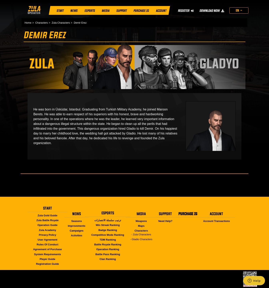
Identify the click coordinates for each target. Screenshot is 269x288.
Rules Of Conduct (47, 244)
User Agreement (47, 239)
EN (238, 10)
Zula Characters (61, 22)
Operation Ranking (107, 249)
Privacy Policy (47, 234)
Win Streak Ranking (108, 225)
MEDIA (105, 10)
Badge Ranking (107, 230)
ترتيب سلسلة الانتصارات (107, 220)
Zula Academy (47, 230)
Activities (76, 235)
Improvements (76, 225)
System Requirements (47, 254)
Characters (41, 22)
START (60, 10)
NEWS (74, 10)
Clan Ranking (108, 259)
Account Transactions (216, 221)
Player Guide (47, 259)
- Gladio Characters (141, 239)
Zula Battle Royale (47, 220)
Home (28, 22)
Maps (141, 225)
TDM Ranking (108, 239)
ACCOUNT (161, 10)
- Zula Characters (141, 234)
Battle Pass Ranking (108, 254)
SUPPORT (121, 10)
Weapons (141, 221)
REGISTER (186, 10)
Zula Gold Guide (47, 215)
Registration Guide (47, 263)
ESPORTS (90, 10)
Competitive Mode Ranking (107, 234)
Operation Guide (47, 225)
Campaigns (77, 230)
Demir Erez (80, 22)
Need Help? (165, 221)
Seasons (76, 221)
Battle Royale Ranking (107, 244)
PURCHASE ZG (141, 10)
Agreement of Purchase (47, 249)
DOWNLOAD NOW (211, 10)
